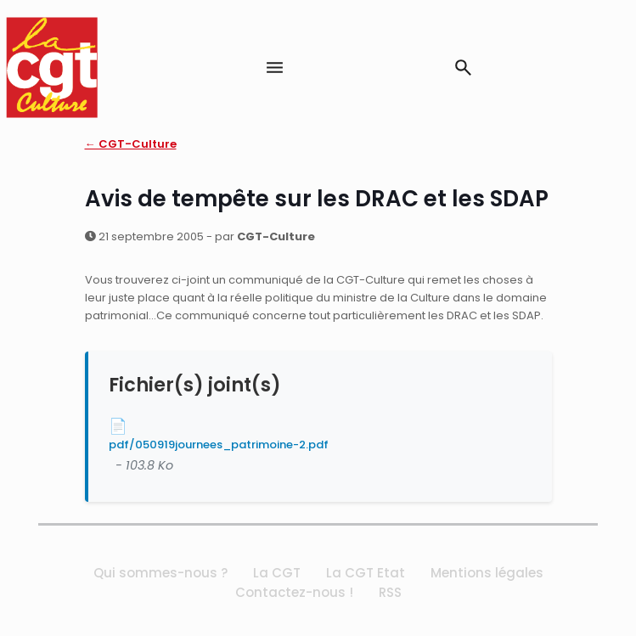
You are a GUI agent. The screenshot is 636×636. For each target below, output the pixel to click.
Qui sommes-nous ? (160, 573)
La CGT (277, 573)
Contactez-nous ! (294, 592)
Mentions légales (487, 573)
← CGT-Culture (131, 144)
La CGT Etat (365, 573)
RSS (390, 592)
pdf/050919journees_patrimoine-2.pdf (219, 444)
